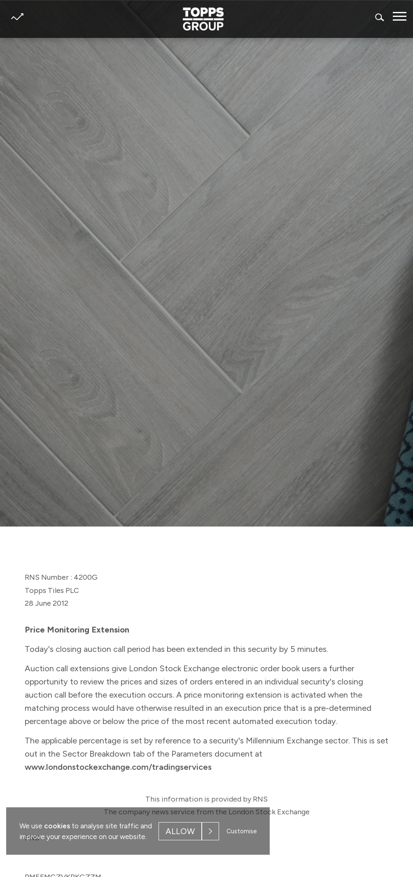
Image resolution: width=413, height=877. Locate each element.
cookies (57, 826)
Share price (17, 17)
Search (380, 17)
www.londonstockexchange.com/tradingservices (118, 767)
